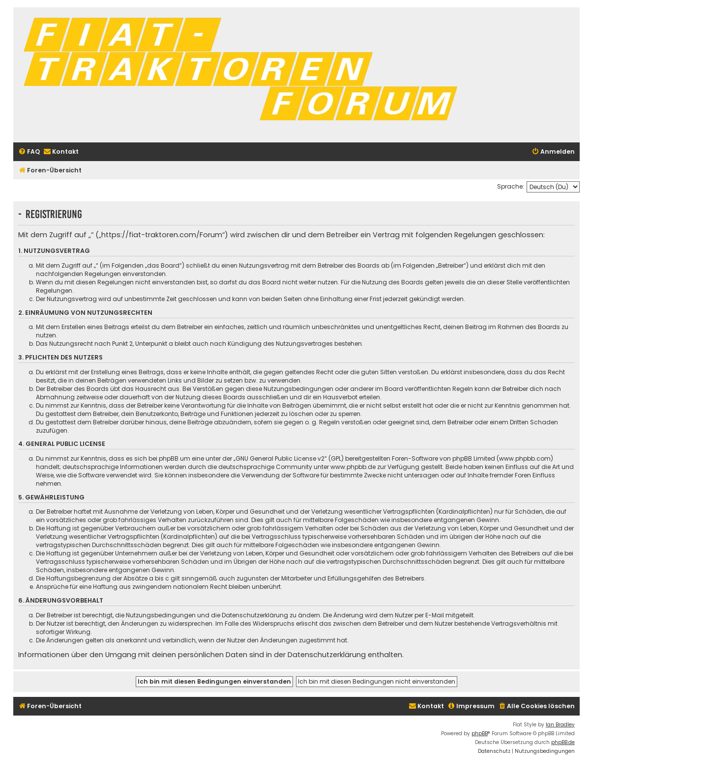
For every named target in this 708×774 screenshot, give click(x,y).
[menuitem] (29, 152)
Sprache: (510, 186)
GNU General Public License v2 (280, 458)
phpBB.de (563, 742)
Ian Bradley (560, 724)
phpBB (480, 733)
